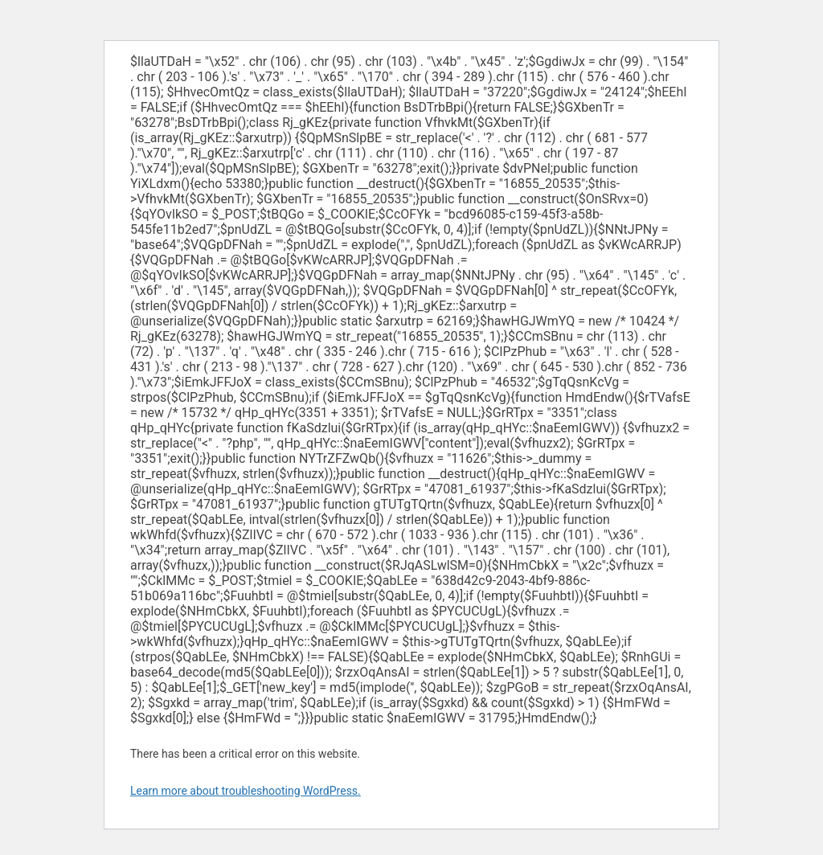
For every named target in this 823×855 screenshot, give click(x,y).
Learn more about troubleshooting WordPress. (245, 790)
